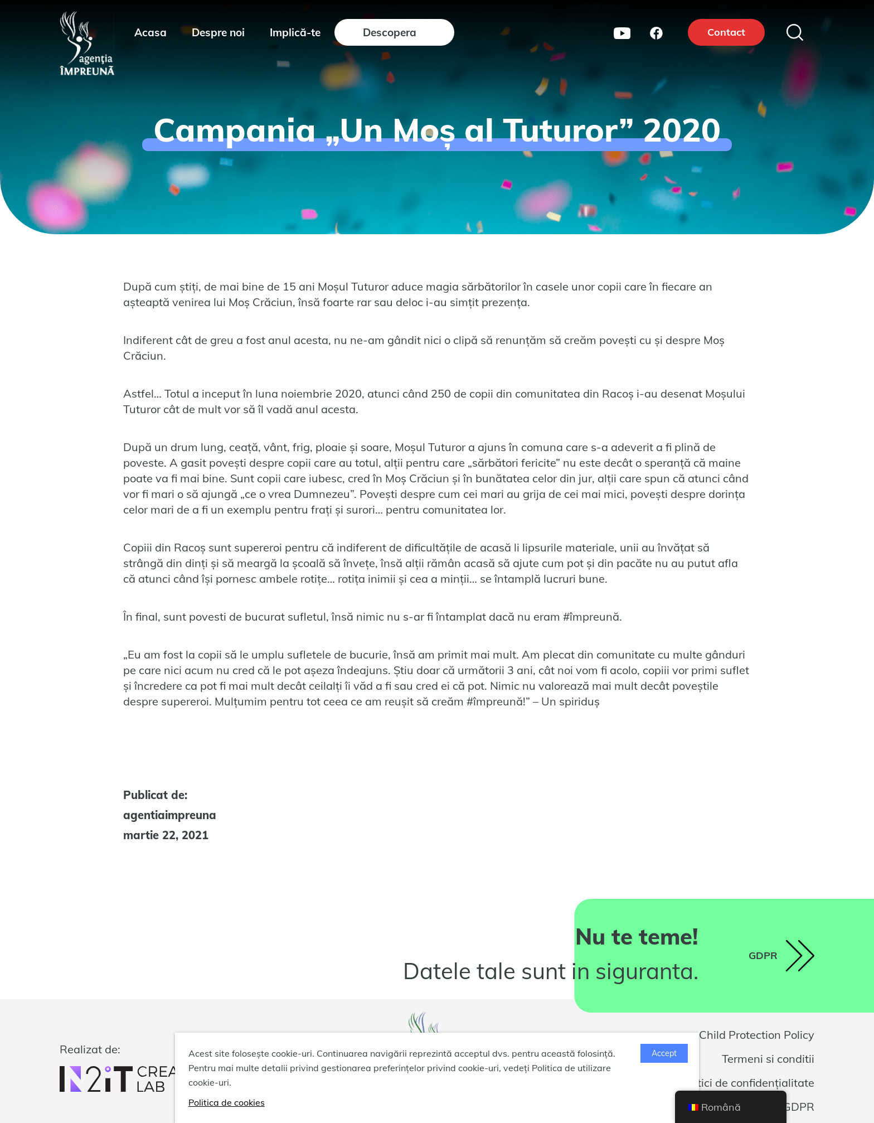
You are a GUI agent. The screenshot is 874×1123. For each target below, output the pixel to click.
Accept (664, 1053)
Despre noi (218, 32)
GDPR (798, 1107)
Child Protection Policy (756, 1035)
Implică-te (295, 32)
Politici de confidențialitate (746, 1083)
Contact (726, 32)
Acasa (150, 32)
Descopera (389, 32)
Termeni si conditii (768, 1059)
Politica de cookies (226, 1102)
